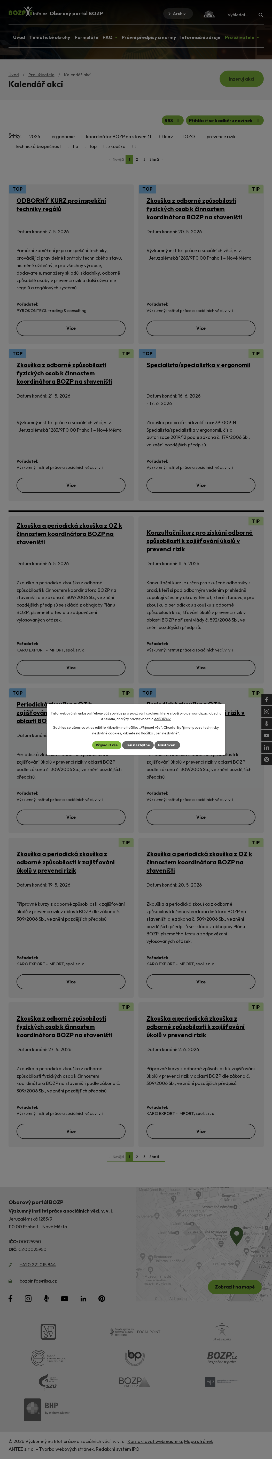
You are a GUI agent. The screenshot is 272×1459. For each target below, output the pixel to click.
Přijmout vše (107, 745)
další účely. (162, 719)
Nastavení (167, 745)
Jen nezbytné (138, 745)
